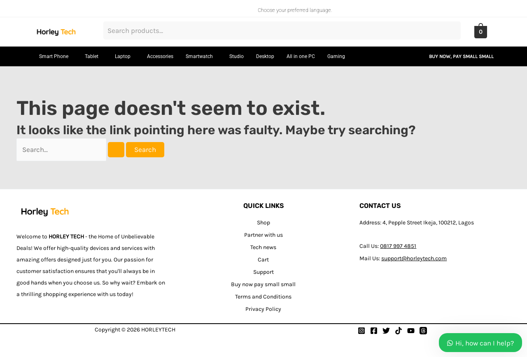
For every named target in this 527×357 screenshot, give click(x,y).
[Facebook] (374, 330)
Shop (263, 222)
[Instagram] (361, 330)
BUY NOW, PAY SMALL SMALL (461, 56)
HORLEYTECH (158, 329)
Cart (263, 259)
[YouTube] (411, 330)
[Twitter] (386, 330)
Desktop (265, 56)
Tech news (263, 247)
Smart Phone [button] (53, 56)
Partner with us (263, 234)
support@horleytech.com (414, 258)
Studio (236, 56)
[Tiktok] (398, 330)
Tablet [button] (91, 56)
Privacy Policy (263, 309)
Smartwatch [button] (199, 56)
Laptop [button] (123, 56)
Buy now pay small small (263, 284)
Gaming (336, 56)
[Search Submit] (116, 149)
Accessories (160, 56)
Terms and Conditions (263, 296)
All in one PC (301, 56)
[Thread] (423, 330)
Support (263, 271)
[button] (56, 56)
